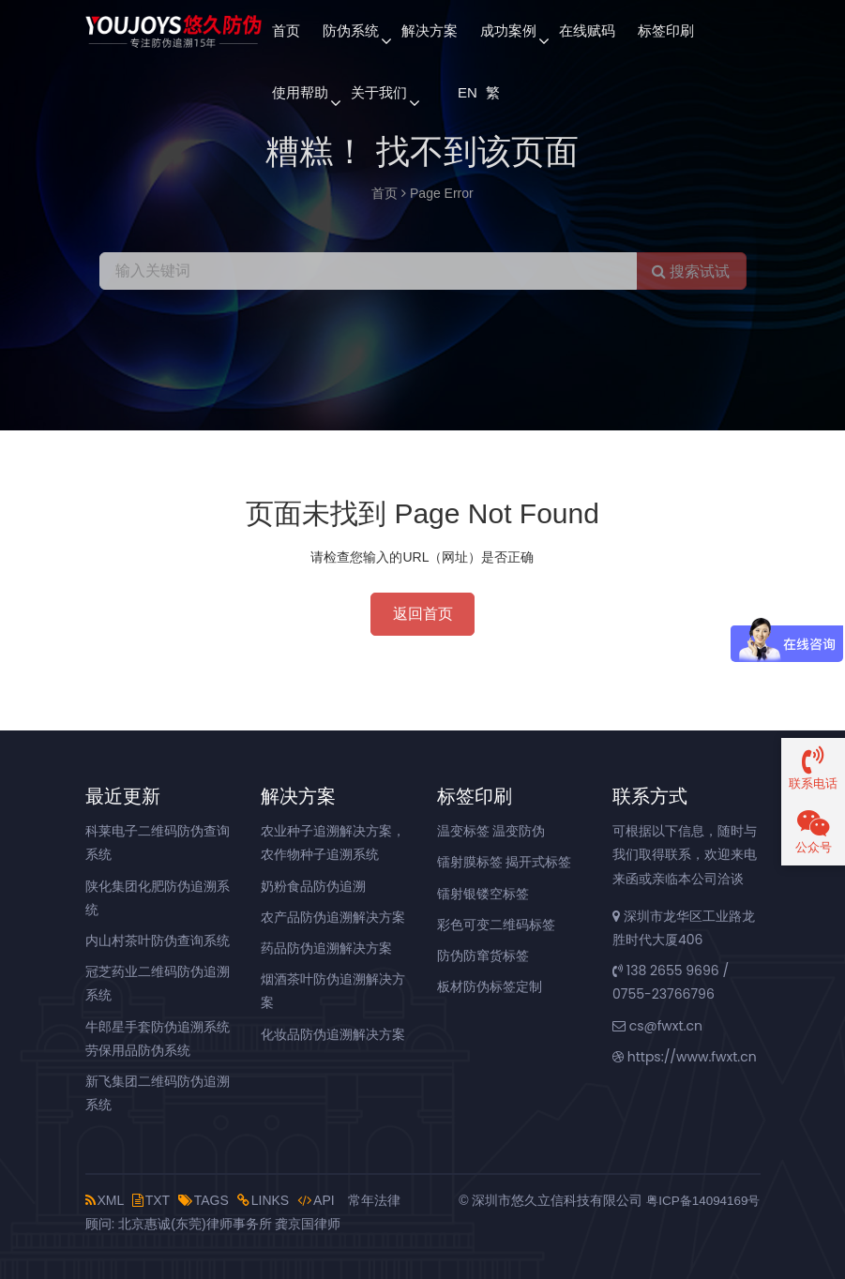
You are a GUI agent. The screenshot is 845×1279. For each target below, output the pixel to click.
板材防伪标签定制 (489, 986)
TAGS (203, 1200)
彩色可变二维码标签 (496, 924)
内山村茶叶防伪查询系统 (157, 940)
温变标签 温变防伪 (491, 830)
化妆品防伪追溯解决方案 (333, 1034)
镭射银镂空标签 (483, 893)
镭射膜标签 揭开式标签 (504, 861)
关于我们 (379, 92)
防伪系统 (351, 30)
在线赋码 (587, 30)
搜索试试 (691, 271)
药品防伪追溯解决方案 (326, 948)
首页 (286, 30)
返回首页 (423, 614)
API (316, 1200)
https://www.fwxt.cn (684, 1056)
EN (466, 92)
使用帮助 (300, 92)
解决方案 (429, 30)
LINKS (263, 1200)
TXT (151, 1200)
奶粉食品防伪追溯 (313, 886)
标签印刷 (666, 30)
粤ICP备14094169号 (701, 1200)
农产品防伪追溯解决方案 (333, 917)
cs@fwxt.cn (657, 1025)
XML (104, 1200)
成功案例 (508, 30)
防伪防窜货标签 (483, 955)
